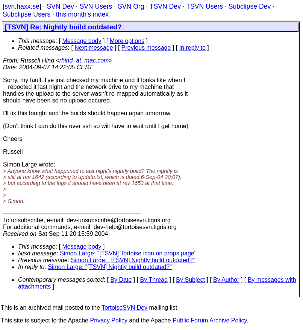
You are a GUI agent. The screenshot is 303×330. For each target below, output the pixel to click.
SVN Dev (60, 6)
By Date (121, 280)
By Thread (154, 280)
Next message (93, 47)
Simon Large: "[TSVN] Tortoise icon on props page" (128, 253)
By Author (226, 280)
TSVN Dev (165, 6)
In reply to (192, 47)
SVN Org (131, 6)
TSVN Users (204, 6)
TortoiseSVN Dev (124, 307)
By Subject (190, 280)
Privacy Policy (108, 320)
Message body (81, 41)
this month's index (82, 14)
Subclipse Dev (250, 6)
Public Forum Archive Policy (210, 320)
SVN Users (95, 6)
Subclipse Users (26, 14)
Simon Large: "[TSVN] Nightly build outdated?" (133, 260)
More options (127, 41)
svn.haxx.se (22, 6)
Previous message (146, 47)
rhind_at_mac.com (84, 60)
